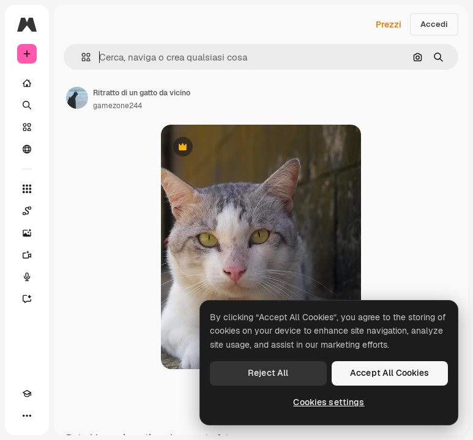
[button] (81, 57)
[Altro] (27, 415)
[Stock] (27, 127)
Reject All (268, 372)
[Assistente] (27, 299)
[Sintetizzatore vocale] (27, 277)
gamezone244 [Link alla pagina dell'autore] (117, 106)
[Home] (27, 83)
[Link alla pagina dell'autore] (77, 98)
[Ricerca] (27, 105)
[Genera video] (27, 255)
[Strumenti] (27, 189)
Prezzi (388, 24)
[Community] (27, 149)
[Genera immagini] (27, 233)
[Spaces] (27, 211)
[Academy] (27, 393)
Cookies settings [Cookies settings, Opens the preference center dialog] (328, 402)
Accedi (434, 24)
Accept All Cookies (390, 372)
